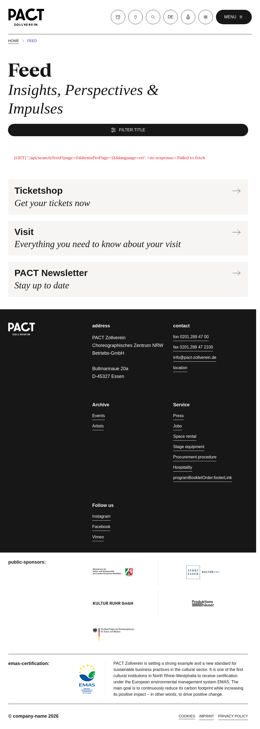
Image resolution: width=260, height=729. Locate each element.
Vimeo (98, 538)
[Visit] (135, 17)
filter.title (128, 130)
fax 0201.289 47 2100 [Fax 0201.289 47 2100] (193, 348)
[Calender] (118, 17)
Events (98, 416)
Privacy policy (233, 717)
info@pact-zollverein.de (194, 358)
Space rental (184, 437)
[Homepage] (26, 17)
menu (234, 17)
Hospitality (182, 468)
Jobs (177, 427)
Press (178, 416)
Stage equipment (188, 447)
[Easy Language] (188, 17)
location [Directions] (180, 368)
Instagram (101, 517)
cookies (187, 717)
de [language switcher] (170, 17)
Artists (98, 427)
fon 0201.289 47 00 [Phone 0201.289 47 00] (191, 337)
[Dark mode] (205, 17)
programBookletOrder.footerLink (202, 478)
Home (13, 41)
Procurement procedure (194, 458)
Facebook (101, 527)
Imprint (206, 717)
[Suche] (153, 17)
